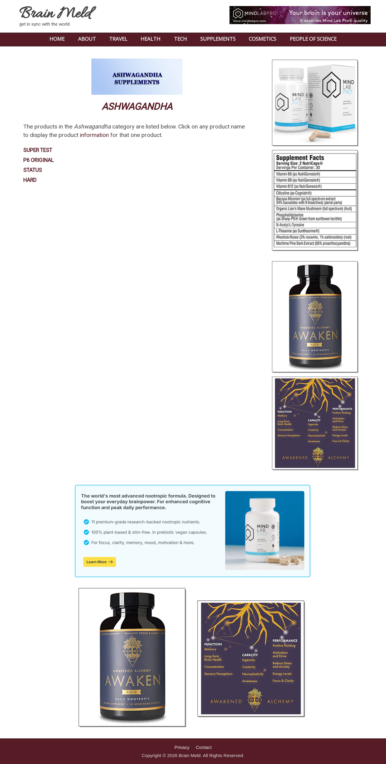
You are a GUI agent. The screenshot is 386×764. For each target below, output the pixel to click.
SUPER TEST (37, 150)
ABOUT (87, 38)
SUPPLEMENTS (218, 38)
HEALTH (150, 38)
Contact (203, 747)
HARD (29, 180)
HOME (57, 38)
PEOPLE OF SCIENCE (313, 38)
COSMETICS (262, 38)
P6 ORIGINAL (38, 160)
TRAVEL (118, 38)
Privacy (181, 747)
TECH (180, 38)
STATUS (32, 170)
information (94, 135)
